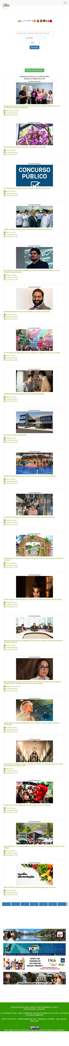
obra (11, 1030)
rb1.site (34, 1021)
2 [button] (15, 904)
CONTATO (41, 1009)
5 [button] (43, 904)
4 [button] (34, 904)
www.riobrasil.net (27, 1019)
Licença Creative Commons (51, 1030)
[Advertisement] (34, 57)
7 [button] (61, 904)
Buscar (34, 47)
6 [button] (52, 904)
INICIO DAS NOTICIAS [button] (34, 70)
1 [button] (6, 904)
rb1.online (61, 1019)
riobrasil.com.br (46, 1019)
